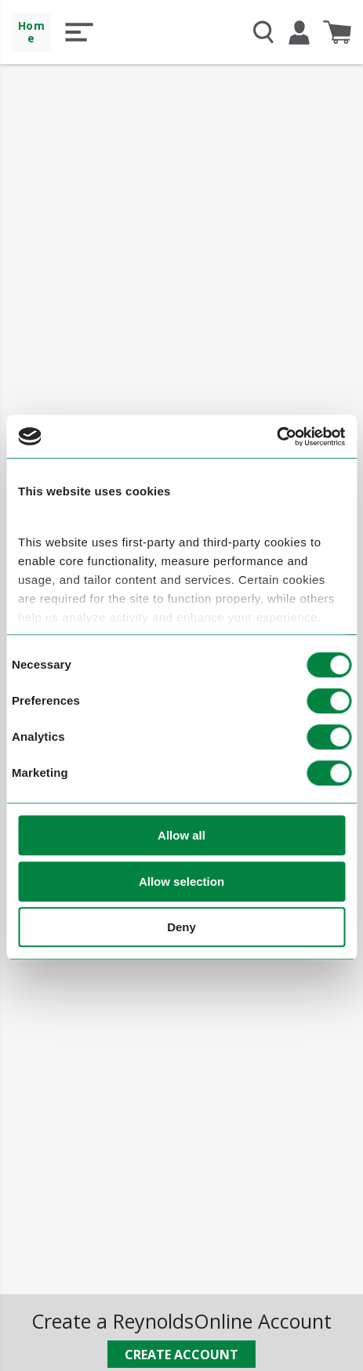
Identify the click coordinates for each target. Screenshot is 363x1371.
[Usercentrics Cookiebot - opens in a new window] (276, 436)
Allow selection (181, 881)
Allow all (181, 836)
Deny (181, 927)
